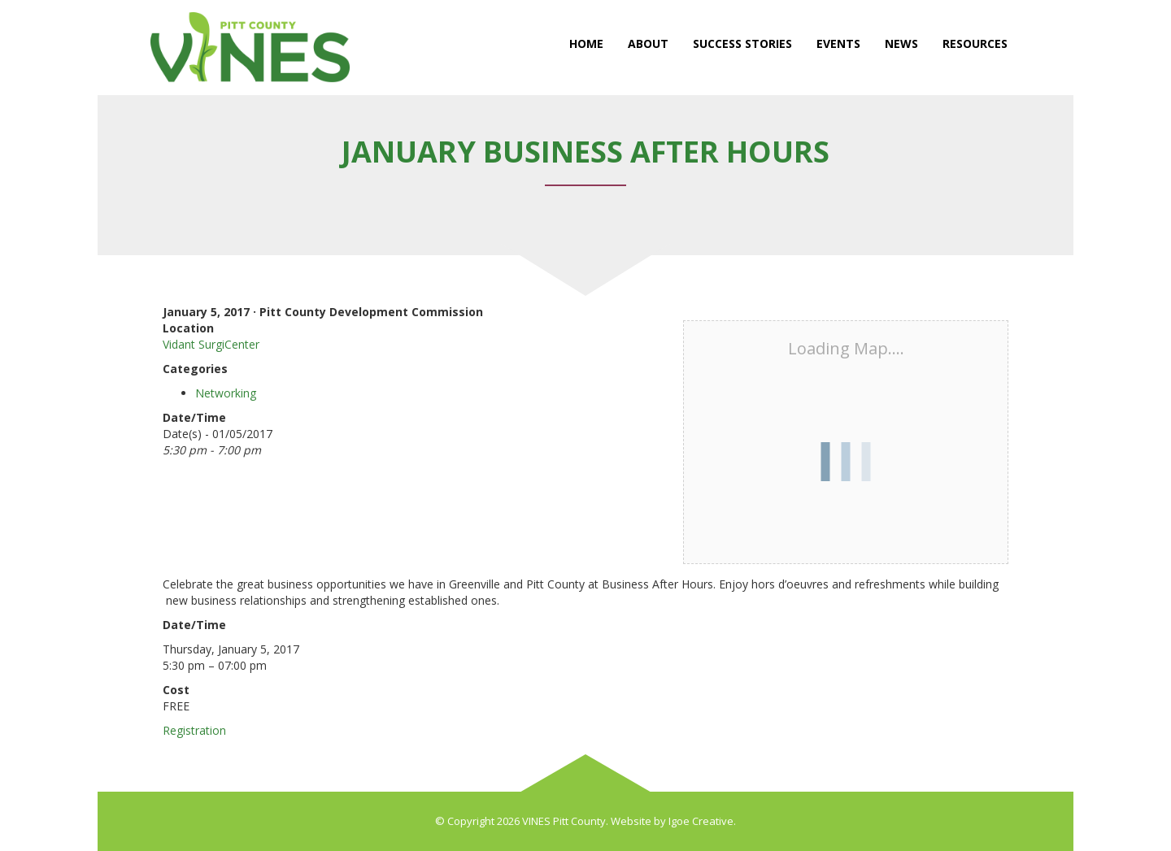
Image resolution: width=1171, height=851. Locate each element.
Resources (975, 43)
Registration (194, 730)
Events (838, 43)
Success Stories (742, 43)
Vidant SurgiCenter (211, 344)
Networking (225, 393)
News (901, 43)
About (648, 43)
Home (586, 43)
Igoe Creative (701, 821)
